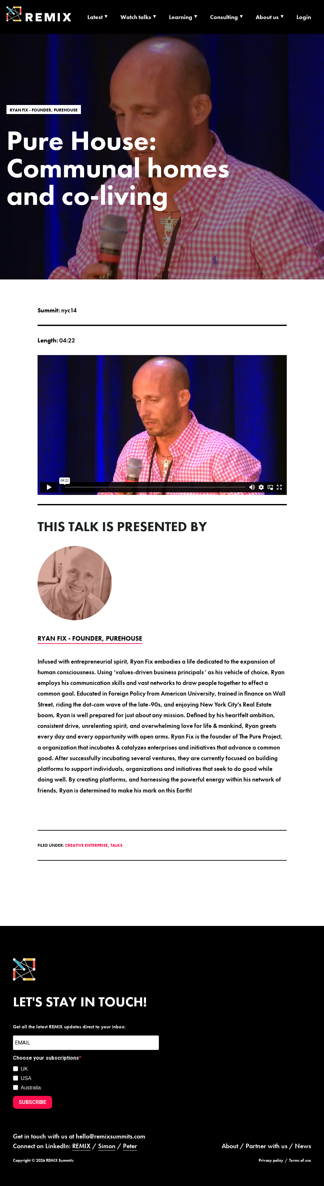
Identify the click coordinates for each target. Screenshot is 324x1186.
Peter (130, 1146)
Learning (180, 17)
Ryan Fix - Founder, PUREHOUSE (44, 109)
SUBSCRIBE (32, 1102)
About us (267, 17)
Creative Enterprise (86, 845)
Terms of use (300, 1160)
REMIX (81, 1146)
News (303, 1146)
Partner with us (266, 1146)
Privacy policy (271, 1160)
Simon (107, 1146)
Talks (116, 845)
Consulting (224, 17)
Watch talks (135, 17)
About (230, 1146)
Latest (95, 17)
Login (303, 17)
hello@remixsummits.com (110, 1136)
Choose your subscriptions (46, 1058)
